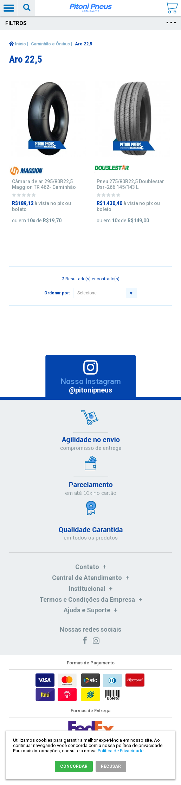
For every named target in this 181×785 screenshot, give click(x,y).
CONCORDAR (74, 766)
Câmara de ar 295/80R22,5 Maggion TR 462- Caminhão (44, 184)
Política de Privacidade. (121, 750)
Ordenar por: (57, 293)
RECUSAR (111, 766)
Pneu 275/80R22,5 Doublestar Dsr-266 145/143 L (130, 184)
